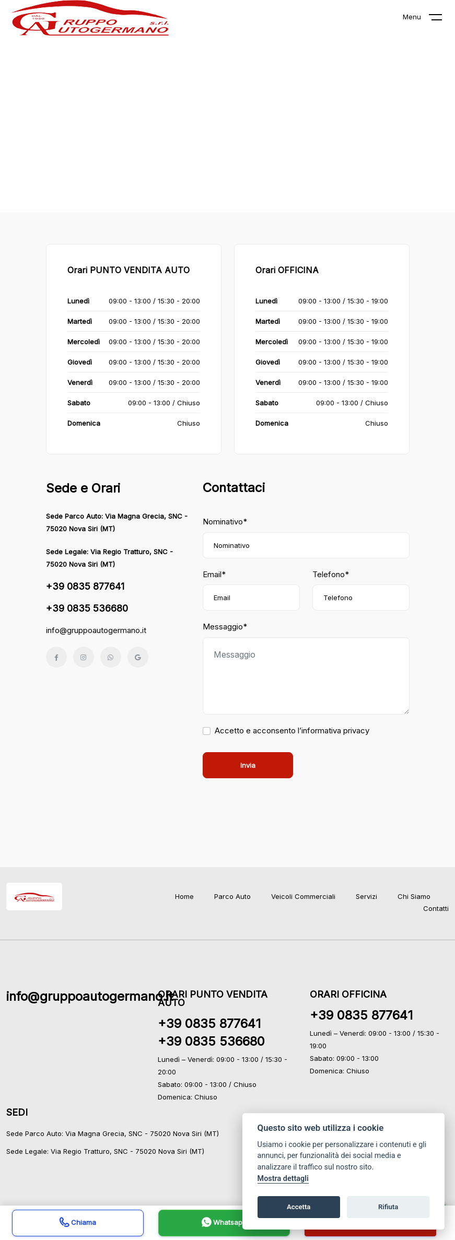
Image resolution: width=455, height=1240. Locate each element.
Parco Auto (232, 896)
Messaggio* (225, 626)
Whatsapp (224, 1223)
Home (184, 896)
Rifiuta (388, 1207)
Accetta (298, 1207)
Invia (247, 765)
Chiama (78, 1223)
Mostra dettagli (283, 1178)
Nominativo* (225, 522)
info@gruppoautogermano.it (96, 630)
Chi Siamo (414, 896)
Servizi (366, 896)
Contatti (436, 908)
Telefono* (330, 574)
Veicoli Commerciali (303, 896)
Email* (214, 574)
